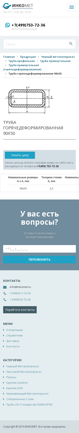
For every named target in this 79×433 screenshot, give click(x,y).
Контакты (13, 346)
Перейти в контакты (20, 310)
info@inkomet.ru (20, 287)
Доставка (12, 341)
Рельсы (11, 377)
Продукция (28, 57)
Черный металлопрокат (58, 57)
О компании (14, 330)
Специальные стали (20, 399)
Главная (9, 57)
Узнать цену (20, 155)
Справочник (14, 335)
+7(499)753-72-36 (28, 25)
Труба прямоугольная (55, 61)
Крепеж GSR (14, 388)
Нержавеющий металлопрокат (27, 393)
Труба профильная (21, 61)
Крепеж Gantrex (17, 382)
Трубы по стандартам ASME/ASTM (29, 404)
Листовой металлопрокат (24, 372)
